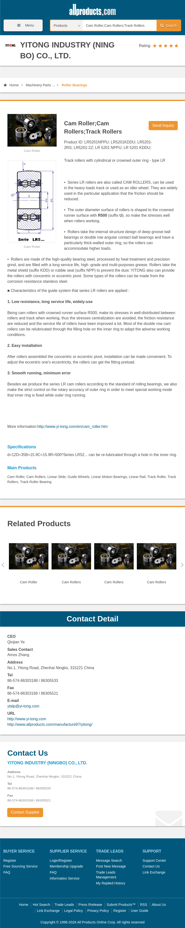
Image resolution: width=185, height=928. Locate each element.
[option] (28, 562)
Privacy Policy (98, 911)
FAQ (6, 872)
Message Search (109, 860)
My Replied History (110, 883)
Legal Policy (73, 911)
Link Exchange (154, 872)
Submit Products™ (121, 905)
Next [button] (182, 564)
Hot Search (41, 905)
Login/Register (61, 860)
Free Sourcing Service (20, 866)
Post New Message (111, 866)
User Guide (139, 911)
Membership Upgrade (66, 866)
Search (168, 25)
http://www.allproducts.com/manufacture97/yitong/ (49, 724)
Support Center (154, 860)
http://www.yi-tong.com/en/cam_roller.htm (72, 426)
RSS (143, 905)
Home (11, 85)
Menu (24, 25)
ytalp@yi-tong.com (23, 706)
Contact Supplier (25, 812)
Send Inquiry (163, 125)
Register (9, 860)
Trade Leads (64, 905)
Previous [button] (2, 564)
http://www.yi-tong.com (26, 719)
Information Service (64, 878)
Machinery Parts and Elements (40, 85)
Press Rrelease (90, 905)
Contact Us (151, 866)
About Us (159, 905)
